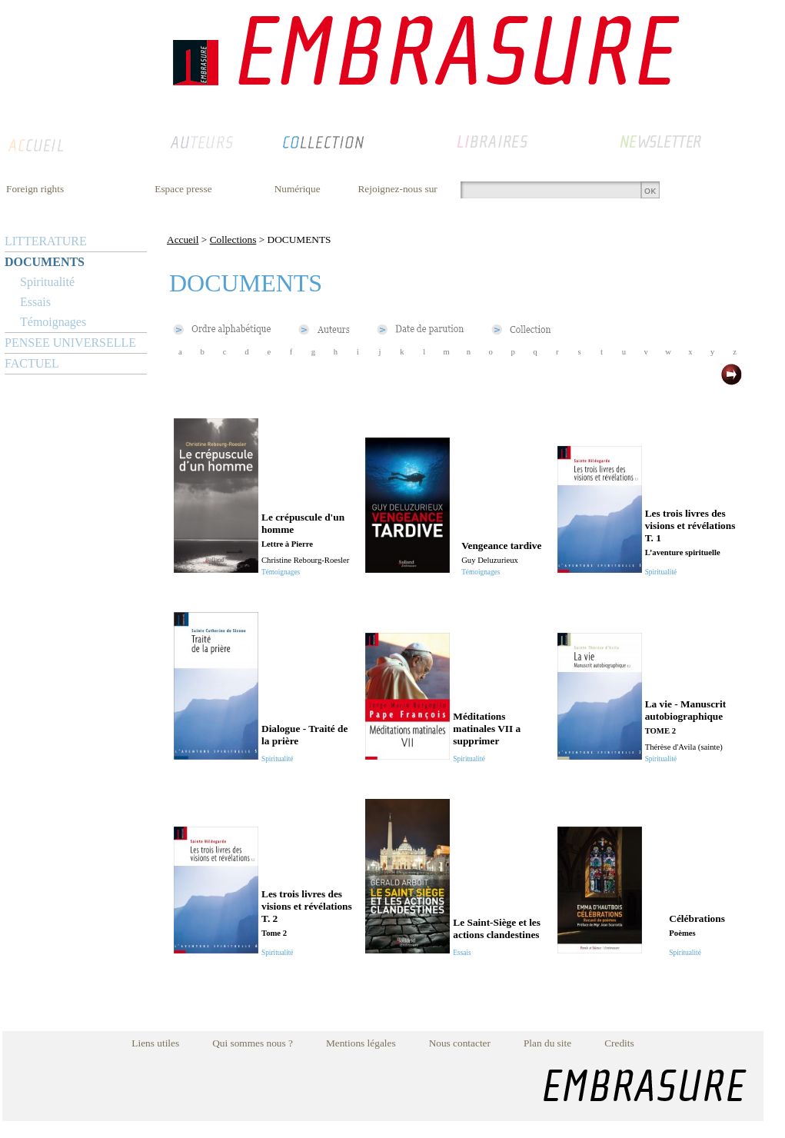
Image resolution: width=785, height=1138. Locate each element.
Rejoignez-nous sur (397, 189)
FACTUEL (32, 363)
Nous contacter (460, 1043)
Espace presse (183, 189)
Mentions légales (361, 1043)
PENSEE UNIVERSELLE (70, 342)
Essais (35, 301)
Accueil (182, 239)
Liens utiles (155, 1043)
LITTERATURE (46, 241)
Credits (619, 1043)
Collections (233, 239)
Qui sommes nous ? (252, 1043)
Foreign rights (35, 189)
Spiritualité (47, 281)
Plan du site (547, 1043)
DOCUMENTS (45, 261)
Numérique (297, 189)
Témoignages (53, 321)
